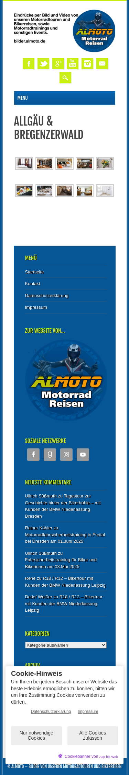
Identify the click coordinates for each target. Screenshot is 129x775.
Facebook (28, 63)
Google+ (58, 63)
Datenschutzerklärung (46, 295)
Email (102, 63)
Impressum (36, 307)
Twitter (43, 63)
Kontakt (32, 283)
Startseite (34, 271)
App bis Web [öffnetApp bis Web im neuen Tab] (108, 757)
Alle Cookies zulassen (92, 735)
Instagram (87, 63)
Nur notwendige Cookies (36, 735)
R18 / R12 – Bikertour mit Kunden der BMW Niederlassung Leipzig (64, 603)
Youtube (72, 63)
